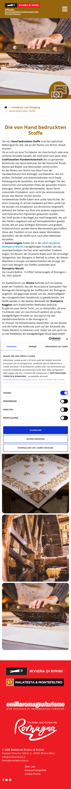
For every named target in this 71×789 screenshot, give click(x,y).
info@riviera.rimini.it (13, 756)
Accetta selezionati (35, 439)
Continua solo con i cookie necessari (35, 448)
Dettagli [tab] (33, 346)
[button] (64, 9)
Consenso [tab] (12, 346)
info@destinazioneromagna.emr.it (20, 379)
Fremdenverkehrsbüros (15, 760)
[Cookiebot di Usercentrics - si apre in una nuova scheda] (48, 339)
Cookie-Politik (33, 773)
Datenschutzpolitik (35, 770)
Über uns (30, 766)
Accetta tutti (35, 430)
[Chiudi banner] (67, 339)
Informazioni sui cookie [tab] (56, 346)
